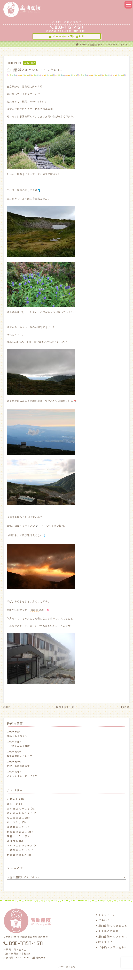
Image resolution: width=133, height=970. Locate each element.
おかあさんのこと (18, 808)
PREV (125, 707)
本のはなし (14, 822)
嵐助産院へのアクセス (111, 936)
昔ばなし (12, 840)
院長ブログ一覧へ (66, 707)
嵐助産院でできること (111, 925)
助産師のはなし (17, 827)
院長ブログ (104, 941)
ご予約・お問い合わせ (111, 947)
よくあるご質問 (107, 931)
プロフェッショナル (20, 845)
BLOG (84, 44)
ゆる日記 (12, 803)
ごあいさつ (104, 920)
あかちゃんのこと (18, 813)
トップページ (105, 914)
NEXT (7, 707)
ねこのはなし (15, 817)
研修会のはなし (17, 831)
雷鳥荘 (34, 610)
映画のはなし (15, 836)
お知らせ (12, 799)
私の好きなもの (17, 854)
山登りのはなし (17, 850)
